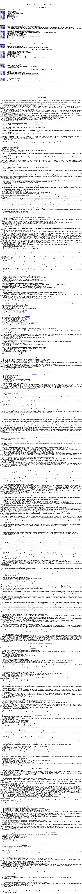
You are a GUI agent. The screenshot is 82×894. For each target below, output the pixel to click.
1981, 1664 (14, 178)
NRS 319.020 (2, 9)
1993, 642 (14, 829)
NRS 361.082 (42, 686)
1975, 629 (9, 413)
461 (65, 301)
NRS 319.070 (2, 16)
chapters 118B (61, 301)
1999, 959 (28, 482)
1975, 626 (9, 123)
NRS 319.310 (2, 55)
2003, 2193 (32, 482)
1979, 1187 (17, 432)
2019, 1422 (18, 829)
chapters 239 (32, 193)
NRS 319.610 (46, 868)
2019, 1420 (21, 589)
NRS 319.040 (2, 11)
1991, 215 (14, 558)
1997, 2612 (18, 267)
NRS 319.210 (2, 39)
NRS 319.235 (2, 43)
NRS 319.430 (2, 73)
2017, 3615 (9, 226)
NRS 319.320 (2, 56)
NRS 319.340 (2, 62)
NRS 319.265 (2, 47)
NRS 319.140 (2, 25)
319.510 (1, 825)
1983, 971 (17, 178)
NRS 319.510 (2, 79)
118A (41, 674)
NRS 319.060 (2, 15)
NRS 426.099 (28, 846)
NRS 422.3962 (79, 269)
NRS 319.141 (2, 26)
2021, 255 (9, 657)
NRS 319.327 (2, 59)
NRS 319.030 (2, 10)
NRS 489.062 (25, 310)
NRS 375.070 (36, 791)
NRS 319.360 (2, 64)
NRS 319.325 (2, 58)
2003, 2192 (29, 388)
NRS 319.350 (2, 63)
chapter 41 (21, 190)
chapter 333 (22, 211)
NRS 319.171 (2, 34)
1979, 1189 (14, 493)
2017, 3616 (18, 332)
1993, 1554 (22, 120)
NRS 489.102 (26, 315)
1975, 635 (9, 599)
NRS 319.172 (2, 35)
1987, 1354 (18, 123)
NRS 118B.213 (39, 294)
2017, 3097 (14, 158)
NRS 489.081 (22, 312)
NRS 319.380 (2, 66)
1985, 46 (24, 482)
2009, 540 (21, 123)
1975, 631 (9, 482)
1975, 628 (9, 332)
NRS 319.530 (2, 81)
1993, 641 (14, 775)
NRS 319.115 (2, 20)
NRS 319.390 (2, 67)
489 (70, 301)
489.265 (45, 294)
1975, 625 (9, 120)
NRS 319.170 (2, 33)
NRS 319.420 (2, 72)
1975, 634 (9, 589)
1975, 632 (9, 522)
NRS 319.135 (2, 24)
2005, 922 (9, 281)
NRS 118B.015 (70, 786)
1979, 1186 (14, 123)
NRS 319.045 (2, 13)
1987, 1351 (9, 338)
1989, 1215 (14, 338)
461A (67, 301)
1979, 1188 (17, 482)
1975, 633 (9, 526)
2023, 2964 (9, 886)
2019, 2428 (9, 381)
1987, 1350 (9, 132)
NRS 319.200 (2, 38)
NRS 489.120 (23, 321)
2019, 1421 (18, 775)
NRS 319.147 (2, 30)
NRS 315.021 (51, 242)
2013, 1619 (31, 212)
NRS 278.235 (34, 370)
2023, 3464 (33, 818)
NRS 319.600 (2, 85)
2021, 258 (9, 766)
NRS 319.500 (2, 78)
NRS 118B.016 (27, 318)
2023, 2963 (9, 878)
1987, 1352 (9, 267)
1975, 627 (9, 163)
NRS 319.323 (2, 57)
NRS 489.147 (27, 325)
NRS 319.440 (2, 74)
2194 (25, 212)
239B (40, 193)
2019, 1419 (25, 123)
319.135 (41, 122)
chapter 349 (22, 52)
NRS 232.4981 (50, 859)
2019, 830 (13, 255)
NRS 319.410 (2, 71)
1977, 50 (13, 172)
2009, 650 (27, 212)
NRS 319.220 (2, 40)
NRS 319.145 (2, 28)
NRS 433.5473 (46, 167)
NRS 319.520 (2, 80)
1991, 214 (21, 388)
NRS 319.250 (2, 45)
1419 (16, 255)
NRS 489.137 (23, 324)
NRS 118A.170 (22, 656)
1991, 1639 (14, 267)
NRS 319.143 (2, 27)
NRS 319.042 (2, 12)
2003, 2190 (22, 212)
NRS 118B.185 (68, 294)
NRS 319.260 (2, 46)
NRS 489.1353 (31, 323)
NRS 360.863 (33, 648)
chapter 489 (73, 303)
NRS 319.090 (2, 17)
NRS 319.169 (2, 32)
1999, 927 (9, 345)
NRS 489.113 (26, 317)
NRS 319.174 (2, 36)
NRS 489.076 (21, 311)
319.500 (47, 328)
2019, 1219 (9, 847)
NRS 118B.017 (28, 319)
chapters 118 (37, 674)
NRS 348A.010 (27, 380)
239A (36, 193)
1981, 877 (21, 482)
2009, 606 (9, 466)
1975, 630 (9, 445)
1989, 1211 (9, 775)
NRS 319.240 (2, 44)
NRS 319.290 (2, 53)
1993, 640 (17, 589)
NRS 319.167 (2, 31)
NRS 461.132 (27, 316)
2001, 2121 (25, 388)
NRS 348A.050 (34, 374)
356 (75, 330)
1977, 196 (13, 482)
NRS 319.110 (2, 19)
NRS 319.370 (2, 65)
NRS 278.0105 (43, 127)
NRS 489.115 (23, 320)
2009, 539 (9, 168)
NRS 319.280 (2, 52)
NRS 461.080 (26, 313)
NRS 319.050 (2, 14)
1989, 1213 (18, 120)
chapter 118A (47, 858)
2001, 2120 (18, 212)
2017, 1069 (22, 151)
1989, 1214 (18, 151)
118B (45, 674)
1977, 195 (9, 183)
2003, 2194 (14, 290)
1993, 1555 (14, 125)
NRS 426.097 (24, 845)
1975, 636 (9, 632)
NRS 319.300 (2, 54)
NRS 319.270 (2, 51)
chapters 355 (70, 330)
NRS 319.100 (2, 18)
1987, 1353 (14, 120)
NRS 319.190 (2, 37)
